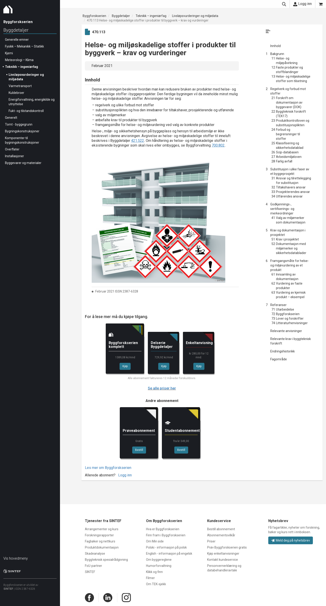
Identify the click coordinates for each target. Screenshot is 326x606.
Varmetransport (20, 86)
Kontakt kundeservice (222, 559)
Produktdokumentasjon (102, 547)
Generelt (11, 117)
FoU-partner (93, 566)
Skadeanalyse (95, 553)
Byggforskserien (94, 16)
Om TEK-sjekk (156, 584)
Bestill (139, 450)
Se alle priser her (162, 388)
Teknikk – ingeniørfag (21, 67)
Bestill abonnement (221, 529)
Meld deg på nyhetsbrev (290, 540)
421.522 (137, 140)
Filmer (150, 578)
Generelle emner (17, 39)
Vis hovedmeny (15, 558)
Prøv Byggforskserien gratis (227, 547)
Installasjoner (14, 156)
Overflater (12, 149)
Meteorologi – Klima (19, 60)
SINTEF (8, 588)
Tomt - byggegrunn (18, 124)
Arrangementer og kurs (101, 529)
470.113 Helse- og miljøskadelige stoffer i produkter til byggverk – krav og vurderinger (148, 20)
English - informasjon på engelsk (169, 553)
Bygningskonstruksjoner (22, 131)
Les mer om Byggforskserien (108, 468)
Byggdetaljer (16, 30)
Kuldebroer (16, 93)
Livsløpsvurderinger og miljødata (195, 16)
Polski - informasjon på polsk (166, 547)
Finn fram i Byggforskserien (165, 535)
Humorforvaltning (158, 566)
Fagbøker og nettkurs (100, 541)
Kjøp (125, 366)
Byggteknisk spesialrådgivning (106, 559)
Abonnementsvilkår (221, 535)
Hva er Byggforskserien (162, 529)
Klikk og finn (154, 572)
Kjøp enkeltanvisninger (223, 553)
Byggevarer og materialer (23, 163)
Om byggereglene (159, 559)
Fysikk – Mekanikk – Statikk (24, 46)
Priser (211, 541)
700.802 (218, 145)
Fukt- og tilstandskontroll (26, 111)
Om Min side (155, 541)
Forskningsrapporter (99, 535)
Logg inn (302, 4)
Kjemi (9, 53)
